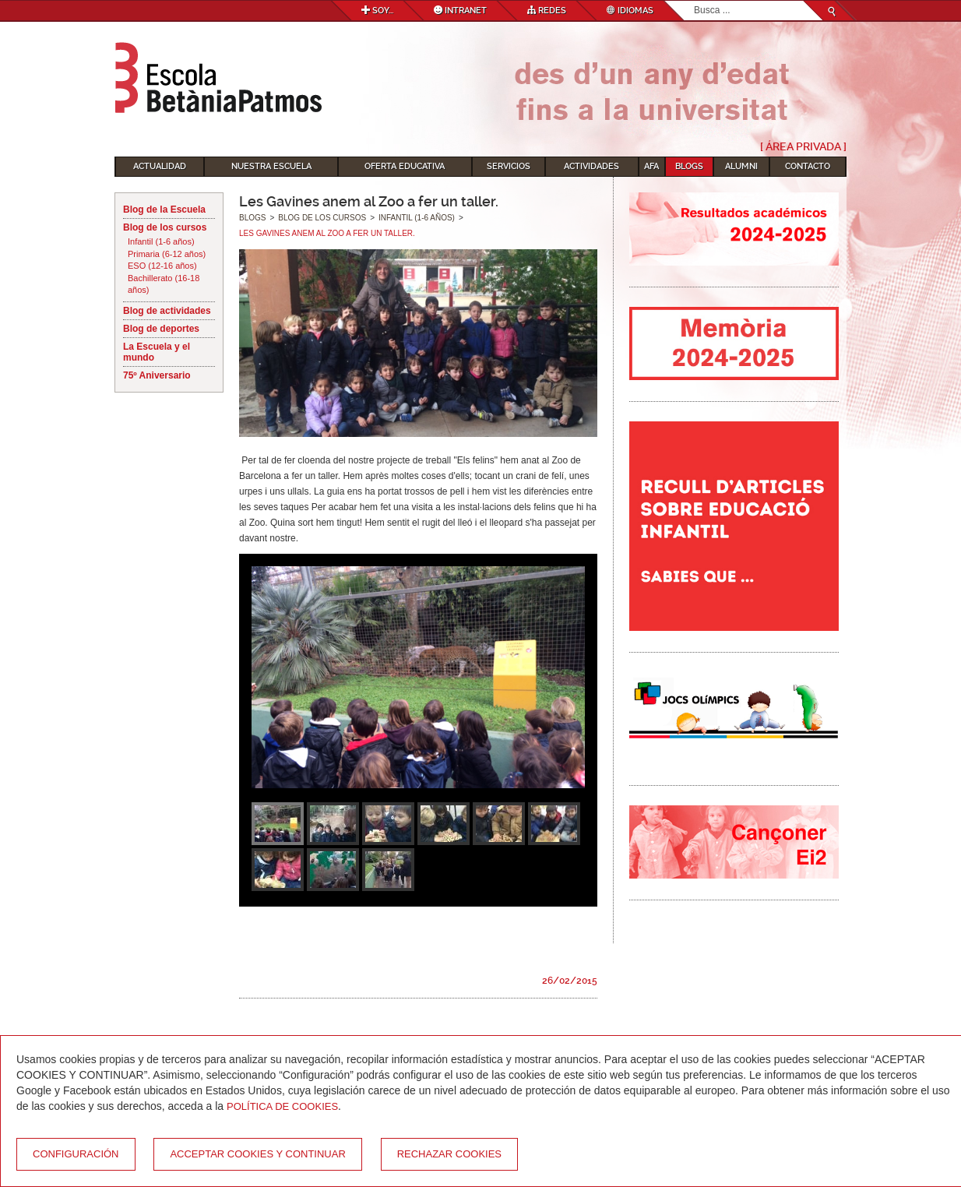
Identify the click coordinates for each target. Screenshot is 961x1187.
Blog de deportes (161, 328)
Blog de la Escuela (164, 209)
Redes (546, 10)
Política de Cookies (282, 1106)
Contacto (807, 166)
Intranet (460, 10)
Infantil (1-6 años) (161, 241)
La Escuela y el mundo (156, 352)
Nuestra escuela (271, 166)
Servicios (508, 166)
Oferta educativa (404, 166)
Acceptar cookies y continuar (257, 1154)
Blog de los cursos (164, 227)
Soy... (377, 10)
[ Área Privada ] (803, 146)
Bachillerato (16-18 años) (163, 284)
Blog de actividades (167, 310)
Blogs (689, 166)
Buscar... (694, 1)
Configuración (76, 1154)
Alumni (741, 166)
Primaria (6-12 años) (167, 254)
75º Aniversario (157, 375)
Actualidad (159, 166)
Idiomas (630, 10)
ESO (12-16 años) (162, 265)
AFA (651, 166)
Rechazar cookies (449, 1154)
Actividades (591, 166)
